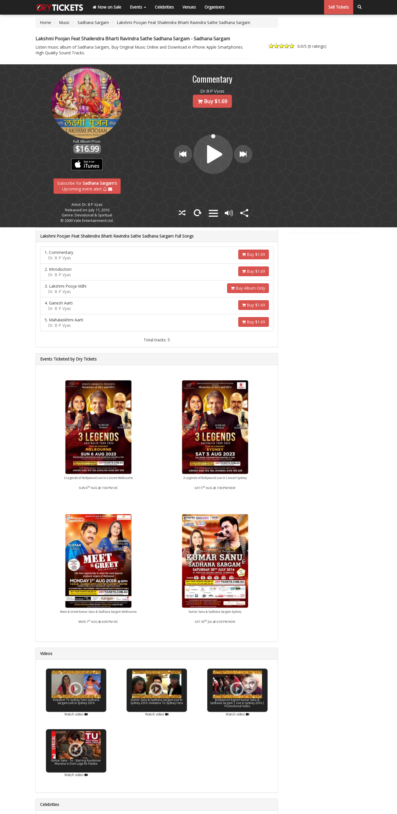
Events (138, 7)
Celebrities (164, 7)
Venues (189, 7)
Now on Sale (107, 7)
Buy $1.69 (253, 254)
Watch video (76, 701)
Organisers (215, 7)
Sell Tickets (338, 7)
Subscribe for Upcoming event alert (87, 185)
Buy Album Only (248, 288)
